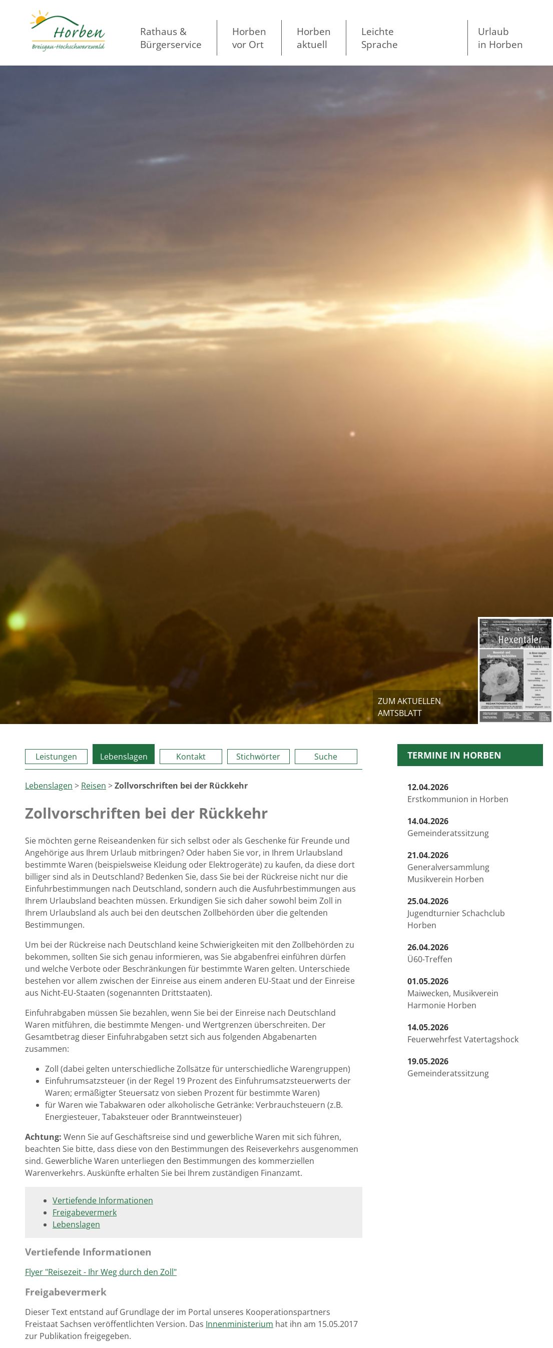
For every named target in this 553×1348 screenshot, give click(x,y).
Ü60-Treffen (429, 953)
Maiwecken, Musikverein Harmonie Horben (452, 993)
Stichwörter (258, 756)
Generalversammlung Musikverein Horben (448, 867)
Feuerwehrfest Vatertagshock (462, 1033)
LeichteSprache (379, 38)
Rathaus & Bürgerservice (171, 38)
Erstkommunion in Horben (457, 793)
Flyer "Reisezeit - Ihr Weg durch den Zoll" (101, 1271)
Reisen (93, 785)
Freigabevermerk (85, 1212)
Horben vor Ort (249, 38)
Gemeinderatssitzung (448, 827)
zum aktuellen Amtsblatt (409, 707)
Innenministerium (239, 1323)
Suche (325, 756)
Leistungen (56, 756)
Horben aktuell (314, 38)
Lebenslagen (124, 756)
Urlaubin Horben (500, 38)
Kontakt (191, 756)
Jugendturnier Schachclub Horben (456, 913)
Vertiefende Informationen (103, 1200)
